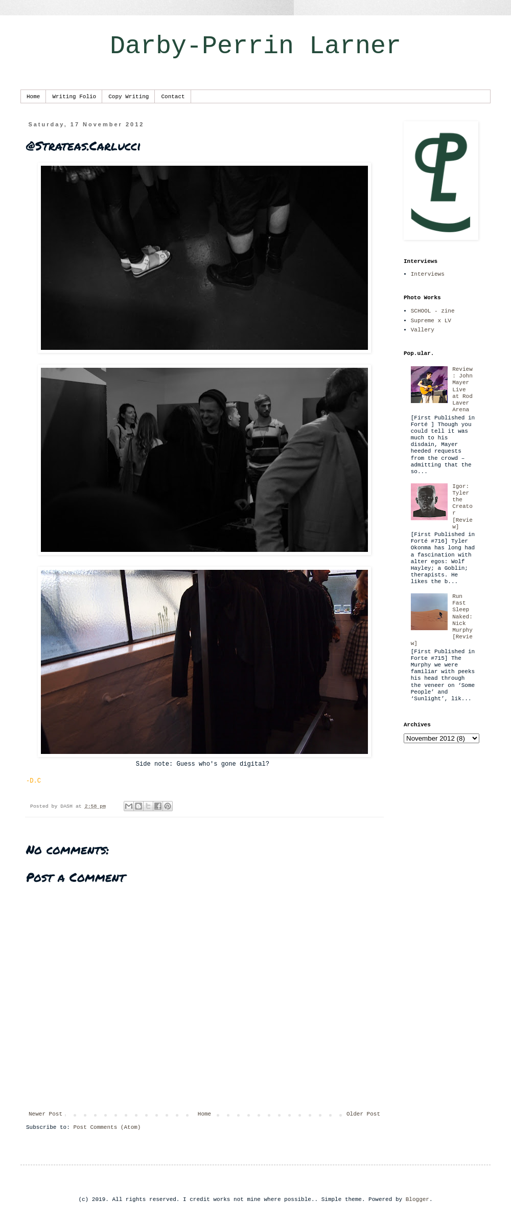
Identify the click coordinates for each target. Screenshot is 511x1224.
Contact (172, 97)
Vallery (422, 330)
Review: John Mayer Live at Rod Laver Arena (462, 389)
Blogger (417, 1199)
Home (33, 97)
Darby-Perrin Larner (255, 46)
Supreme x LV (431, 321)
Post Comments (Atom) (107, 1127)
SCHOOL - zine (433, 311)
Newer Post (45, 1114)
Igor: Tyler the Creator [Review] (462, 506)
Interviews (428, 274)
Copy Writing (128, 97)
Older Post (363, 1114)
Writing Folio (74, 97)
